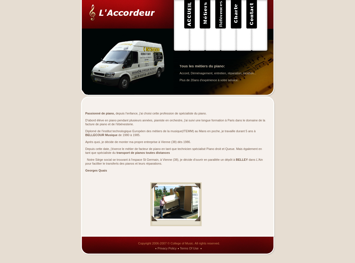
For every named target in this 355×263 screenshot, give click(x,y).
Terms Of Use (189, 248)
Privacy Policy (167, 248)
